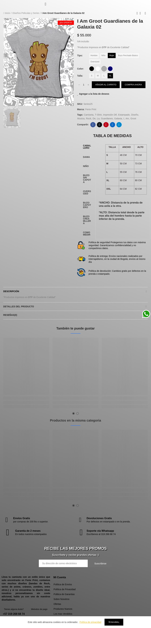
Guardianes (107, 118)
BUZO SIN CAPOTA (87, 178)
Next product (145, 13)
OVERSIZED (87, 192)
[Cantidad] (83, 84)
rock (88, 118)
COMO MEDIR (86, 233)
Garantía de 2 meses (28, 530)
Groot (133, 118)
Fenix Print (90, 109)
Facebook (92, 124)
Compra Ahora (133, 84)
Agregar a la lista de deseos (94, 94)
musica (80, 118)
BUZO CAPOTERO (87, 205)
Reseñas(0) (10, 315)
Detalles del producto (18, 306)
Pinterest (105, 124)
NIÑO (86, 166)
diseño (134, 114)
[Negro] (91, 68)
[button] (73, 413)
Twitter (99, 124)
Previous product (137, 13)
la (98, 118)
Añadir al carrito (105, 84)
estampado (124, 114)
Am (127, 118)
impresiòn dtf (110, 114)
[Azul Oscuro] (110, 68)
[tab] (87, 146)
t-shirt (98, 114)
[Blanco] (97, 68)
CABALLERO (87, 146)
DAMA (86, 157)
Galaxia (118, 118)
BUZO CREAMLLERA (87, 220)
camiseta (88, 114)
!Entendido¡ (113, 622)
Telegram (119, 124)
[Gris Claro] (104, 68)
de (94, 118)
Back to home (141, 13)
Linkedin (112, 124)
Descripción (11, 291)
